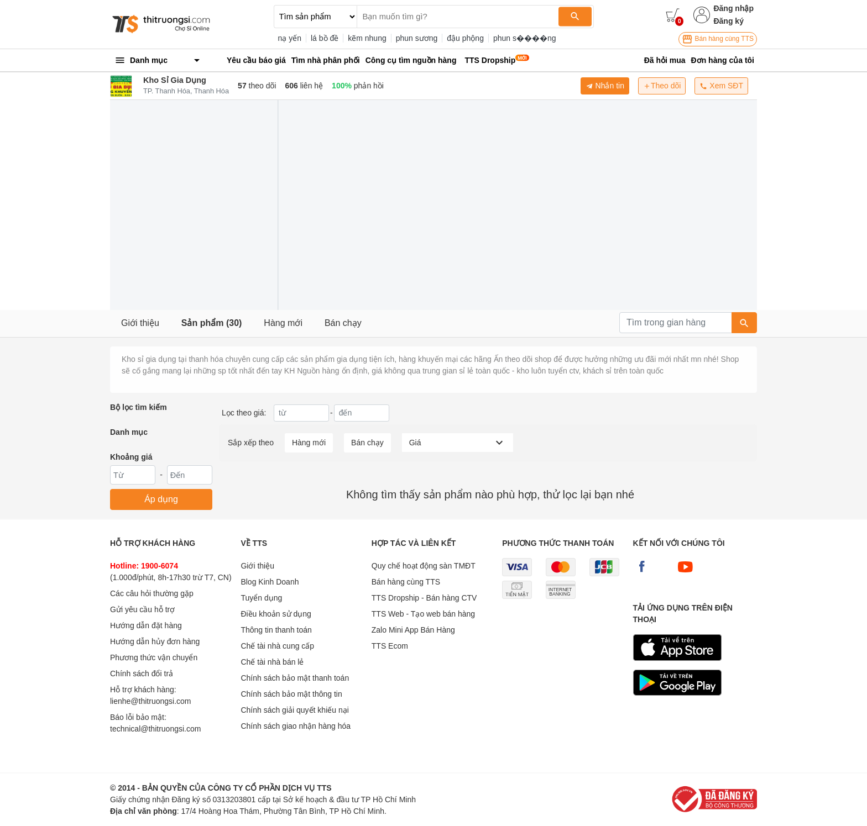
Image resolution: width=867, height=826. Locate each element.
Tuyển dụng (261, 597)
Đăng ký (728, 21)
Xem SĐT (721, 85)
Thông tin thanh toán (276, 629)
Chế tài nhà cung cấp (277, 645)
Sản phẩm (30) (211, 323)
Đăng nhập (733, 8)
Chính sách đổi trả (141, 673)
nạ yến (289, 38)
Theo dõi (662, 85)
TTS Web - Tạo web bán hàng (423, 613)
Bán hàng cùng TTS (718, 39)
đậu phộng (465, 38)
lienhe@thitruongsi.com (150, 701)
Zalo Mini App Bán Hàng (413, 629)
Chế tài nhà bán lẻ (272, 661)
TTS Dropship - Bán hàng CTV (424, 597)
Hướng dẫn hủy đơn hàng (155, 641)
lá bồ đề (324, 38)
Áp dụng (161, 499)
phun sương (417, 38)
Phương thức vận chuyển (153, 657)
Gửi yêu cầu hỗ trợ (142, 609)
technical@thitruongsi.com (155, 728)
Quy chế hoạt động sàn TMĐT (424, 565)
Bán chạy (343, 323)
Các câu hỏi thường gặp (152, 593)
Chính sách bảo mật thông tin (291, 694)
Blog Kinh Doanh (270, 581)
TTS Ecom (390, 645)
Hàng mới (283, 323)
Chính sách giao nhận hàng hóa (296, 726)
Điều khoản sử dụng (276, 613)
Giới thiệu (140, 323)
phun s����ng (524, 38)
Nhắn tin (605, 85)
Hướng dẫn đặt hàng (146, 625)
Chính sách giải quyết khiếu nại (294, 710)
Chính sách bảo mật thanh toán (295, 678)
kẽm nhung (367, 38)
